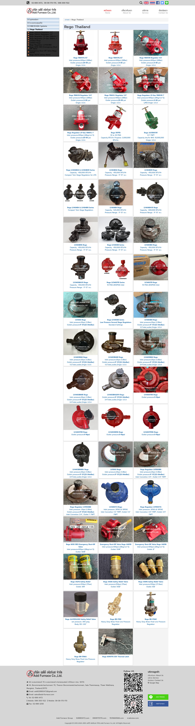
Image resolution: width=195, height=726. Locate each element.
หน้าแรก (107, 11)
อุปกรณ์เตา (34, 19)
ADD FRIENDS (160, 697)
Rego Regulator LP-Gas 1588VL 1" (43, 38)
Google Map (154, 683)
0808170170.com (99, 718)
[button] (141, 3)
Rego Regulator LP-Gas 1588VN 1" (43, 36)
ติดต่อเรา (163, 11)
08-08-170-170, (50, 3)
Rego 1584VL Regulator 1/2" (41, 34)
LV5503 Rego (35, 42)
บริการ (145, 11)
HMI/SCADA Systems (38, 26)
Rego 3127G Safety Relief (39, 54)
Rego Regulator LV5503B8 (40, 45)
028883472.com (82, 718)
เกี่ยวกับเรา (127, 11)
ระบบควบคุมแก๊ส (36, 23)
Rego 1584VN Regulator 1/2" (41, 32)
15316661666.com (117, 718)
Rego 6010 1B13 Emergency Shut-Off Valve (43, 48)
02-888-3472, (37, 3)
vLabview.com (133, 718)
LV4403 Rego (35, 40)
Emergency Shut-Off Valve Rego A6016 (43, 52)
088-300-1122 (63, 3)
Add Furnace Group (64, 718)
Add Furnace (160, 704)
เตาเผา (67, 19)
